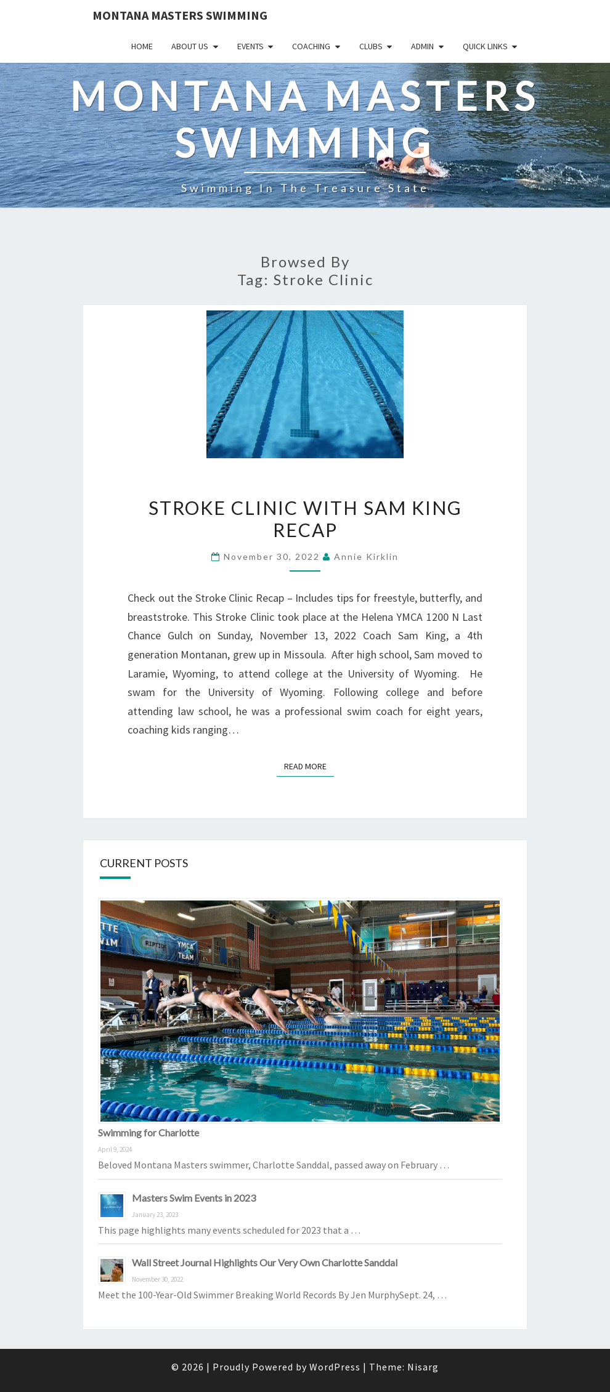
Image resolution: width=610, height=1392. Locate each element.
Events (250, 46)
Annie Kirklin (366, 556)
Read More (309, 765)
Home (142, 46)
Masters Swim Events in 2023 (194, 1198)
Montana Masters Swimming (179, 15)
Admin (422, 46)
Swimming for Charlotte (148, 1132)
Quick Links (485, 46)
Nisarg (423, 1367)
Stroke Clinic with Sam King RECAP (305, 518)
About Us (189, 46)
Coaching (311, 46)
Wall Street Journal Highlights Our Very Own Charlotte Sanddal (264, 1262)
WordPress (334, 1367)
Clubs (371, 46)
